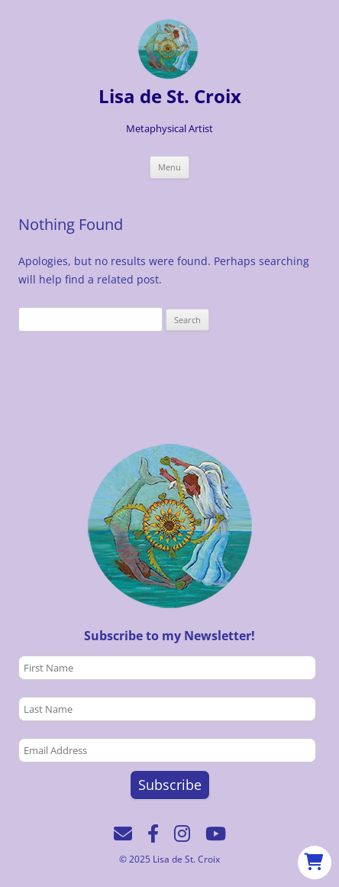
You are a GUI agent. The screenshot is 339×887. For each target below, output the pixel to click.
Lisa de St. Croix (169, 96)
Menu (169, 167)
